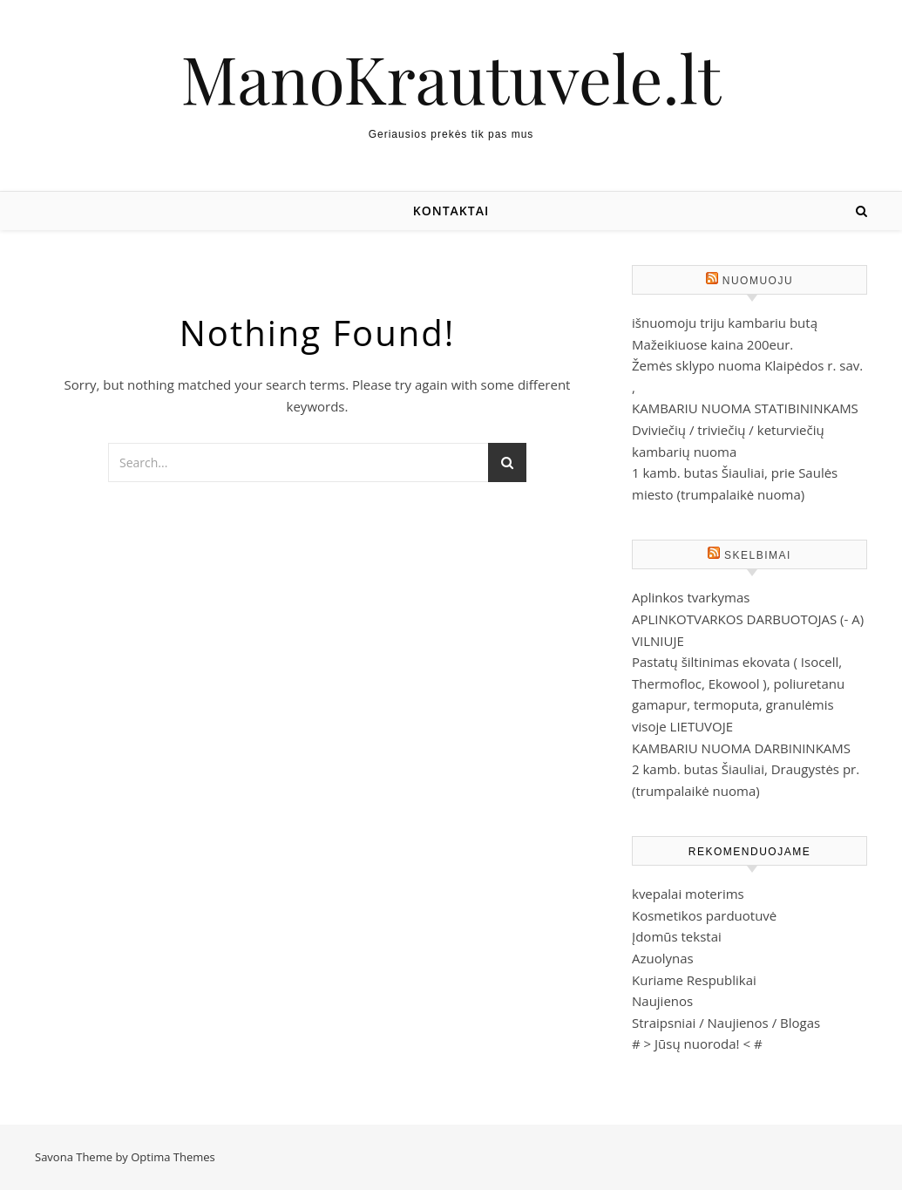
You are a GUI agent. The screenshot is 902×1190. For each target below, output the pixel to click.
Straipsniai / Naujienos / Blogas (726, 1022)
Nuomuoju (757, 281)
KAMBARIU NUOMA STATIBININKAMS (745, 408)
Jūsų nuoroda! (697, 1043)
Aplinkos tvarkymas (690, 597)
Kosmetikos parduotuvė (704, 915)
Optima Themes (173, 1157)
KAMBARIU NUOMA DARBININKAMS (741, 748)
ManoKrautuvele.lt (451, 78)
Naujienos (662, 1001)
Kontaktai (451, 210)
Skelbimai (757, 555)
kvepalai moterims (688, 893)
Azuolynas (663, 958)
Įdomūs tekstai (677, 936)
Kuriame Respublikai (694, 980)
